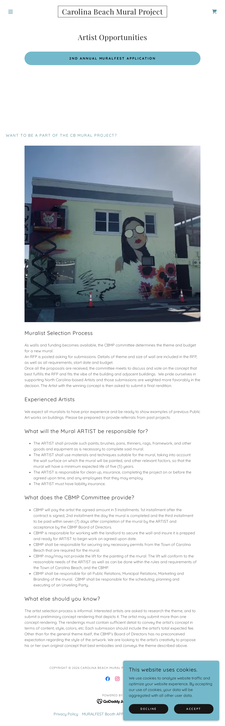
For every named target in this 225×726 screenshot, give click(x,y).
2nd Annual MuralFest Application (112, 58)
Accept (193, 709)
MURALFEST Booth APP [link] (103, 714)
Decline (148, 709)
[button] (22, 11)
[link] (112, 13)
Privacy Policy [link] (66, 714)
